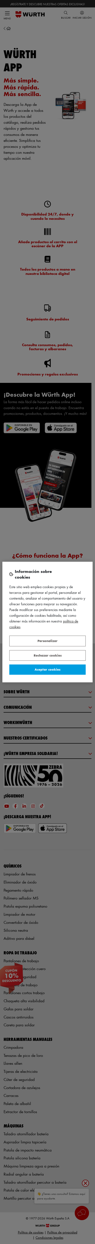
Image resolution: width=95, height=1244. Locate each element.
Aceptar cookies (47, 669)
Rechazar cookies (48, 655)
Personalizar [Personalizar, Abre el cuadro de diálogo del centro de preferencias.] (47, 641)
